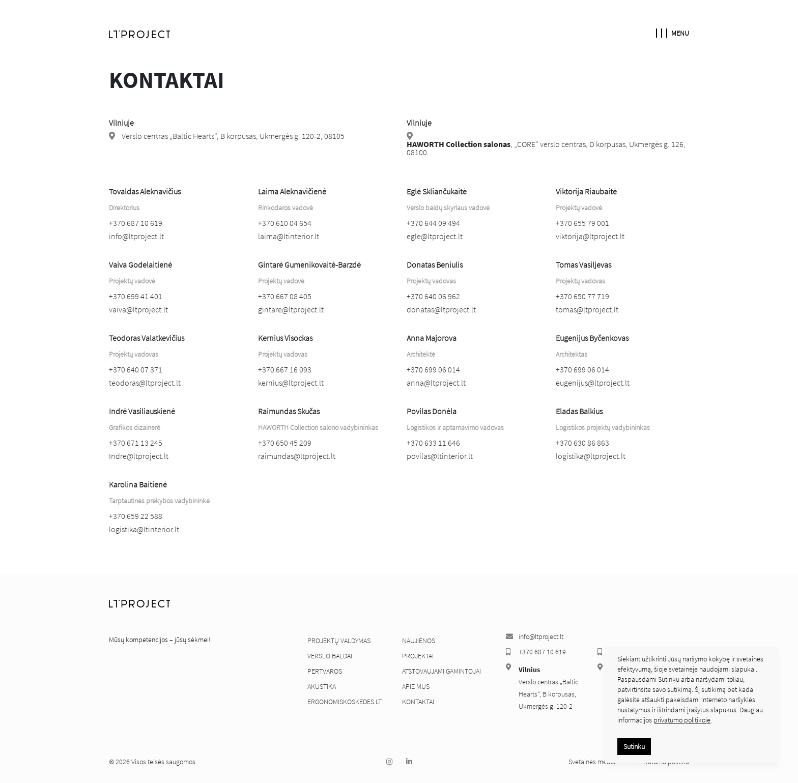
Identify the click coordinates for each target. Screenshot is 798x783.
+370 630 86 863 (582, 443)
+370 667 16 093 (284, 369)
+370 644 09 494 (433, 223)
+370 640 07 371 (135, 369)
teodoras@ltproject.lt (145, 383)
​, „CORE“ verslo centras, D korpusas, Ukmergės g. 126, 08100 (546, 148)
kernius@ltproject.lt (291, 383)
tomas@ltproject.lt (587, 309)
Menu (672, 33)
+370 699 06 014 (433, 369)
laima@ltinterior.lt (288, 236)
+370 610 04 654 (284, 223)
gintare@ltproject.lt (291, 309)
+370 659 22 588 (135, 516)
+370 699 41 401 (135, 296)
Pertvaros (324, 671)
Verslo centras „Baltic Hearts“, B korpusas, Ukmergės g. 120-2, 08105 (233, 136)
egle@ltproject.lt (435, 236)
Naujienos (418, 640)
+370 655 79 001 (582, 223)
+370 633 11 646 (433, 443)
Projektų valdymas (338, 640)
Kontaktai (418, 701)
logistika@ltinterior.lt (144, 529)
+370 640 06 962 (433, 296)
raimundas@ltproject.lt (296, 456)
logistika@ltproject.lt (590, 456)
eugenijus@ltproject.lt (593, 383)
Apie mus (416, 686)
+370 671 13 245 (135, 443)
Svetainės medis (592, 761)
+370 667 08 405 (284, 296)
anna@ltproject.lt (436, 383)
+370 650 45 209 (284, 443)
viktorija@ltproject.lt (590, 236)
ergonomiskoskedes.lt (344, 701)
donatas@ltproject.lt (441, 309)
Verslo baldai (329, 655)
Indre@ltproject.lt (138, 456)
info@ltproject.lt (136, 236)
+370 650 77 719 (582, 296)
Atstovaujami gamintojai (441, 671)
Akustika (321, 686)
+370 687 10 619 (135, 223)
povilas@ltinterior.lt (440, 456)
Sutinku (634, 746)
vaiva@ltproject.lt (138, 309)
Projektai (418, 655)
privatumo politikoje (681, 719)
